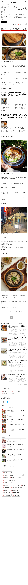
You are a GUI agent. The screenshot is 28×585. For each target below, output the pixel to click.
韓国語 (3, 574)
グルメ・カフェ (5, 567)
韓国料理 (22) (5, 393)
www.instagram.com (7, 61)
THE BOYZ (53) (16, 492)
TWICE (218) (16, 495)
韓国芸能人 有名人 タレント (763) (11, 485)
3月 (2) (23, 485)
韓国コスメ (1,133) (7, 472)
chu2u (8, 450)
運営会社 (15, 553)
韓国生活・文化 (5, 576)
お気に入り (20, 24)
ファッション (5, 555)
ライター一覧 (16, 560)
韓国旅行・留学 (5, 553)
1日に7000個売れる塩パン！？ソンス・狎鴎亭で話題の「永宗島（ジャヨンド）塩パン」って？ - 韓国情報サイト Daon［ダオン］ (14, 117)
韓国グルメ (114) (16, 391)
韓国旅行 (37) (14, 393)
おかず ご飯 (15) (6, 391)
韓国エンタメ (5, 551)
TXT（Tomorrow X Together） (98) (10, 497)
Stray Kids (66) (6, 492)
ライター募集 (16, 562)
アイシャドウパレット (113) (9, 480)
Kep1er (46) (6, 490)
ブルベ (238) (19, 470)
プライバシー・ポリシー (18, 557)
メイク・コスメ (5, 557)
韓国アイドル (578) (7, 482)
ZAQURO (20, 358)
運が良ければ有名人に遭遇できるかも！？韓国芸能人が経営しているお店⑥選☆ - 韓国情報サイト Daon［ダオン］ (14, 94)
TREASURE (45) (7, 495)
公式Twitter (15, 566)
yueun (8, 411)
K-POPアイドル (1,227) (15, 477)
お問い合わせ (16, 559)
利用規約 (15, 555)
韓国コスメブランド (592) (8, 475)
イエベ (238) (19, 475)
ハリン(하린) (9, 441)
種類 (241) (5, 477)
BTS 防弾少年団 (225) (16, 487)
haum (21, 335)
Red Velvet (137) (15, 490)
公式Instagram (16, 564)
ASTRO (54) (6, 487)
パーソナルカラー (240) (8, 470)
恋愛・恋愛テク (5, 569)
